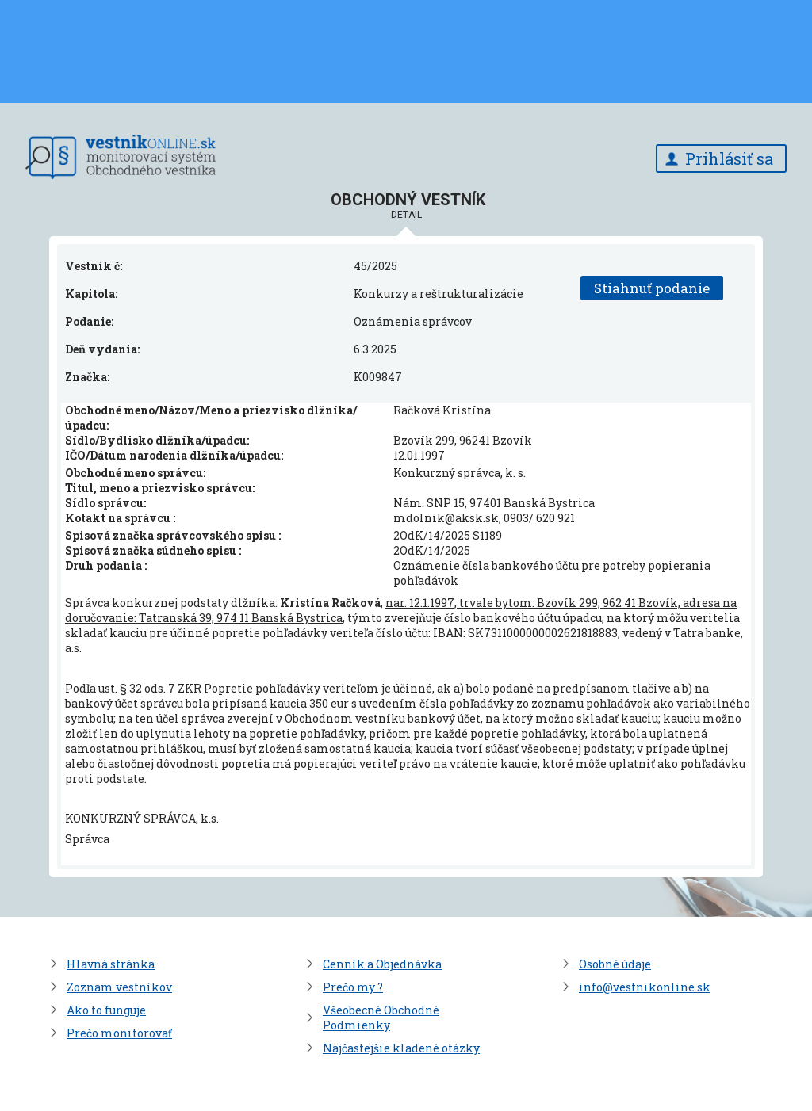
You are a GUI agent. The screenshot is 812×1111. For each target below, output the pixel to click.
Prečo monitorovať (119, 1032)
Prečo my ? (353, 987)
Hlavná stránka (111, 964)
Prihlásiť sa (729, 158)
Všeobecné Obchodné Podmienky (381, 1017)
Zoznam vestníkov (119, 987)
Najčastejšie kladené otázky (401, 1048)
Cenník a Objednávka (382, 964)
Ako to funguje (106, 1009)
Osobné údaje (615, 964)
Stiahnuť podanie (652, 288)
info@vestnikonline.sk (644, 987)
